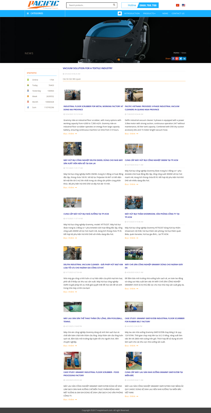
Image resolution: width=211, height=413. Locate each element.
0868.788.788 (148, 5)
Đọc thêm (70, 133)
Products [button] (149, 13)
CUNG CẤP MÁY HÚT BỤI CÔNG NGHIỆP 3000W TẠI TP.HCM (151, 160)
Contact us (178, 13)
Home (176, 52)
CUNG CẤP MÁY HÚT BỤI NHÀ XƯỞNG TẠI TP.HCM (86, 214)
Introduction (132, 13)
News (165, 13)
